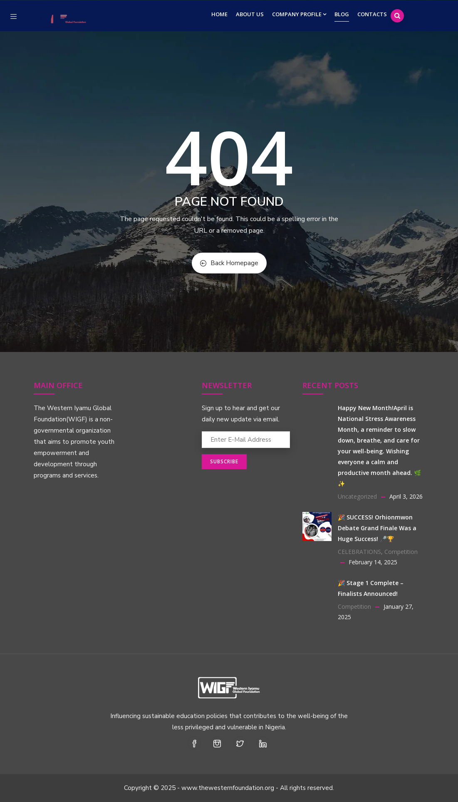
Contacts (372, 14)
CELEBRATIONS (359, 552)
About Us (250, 14)
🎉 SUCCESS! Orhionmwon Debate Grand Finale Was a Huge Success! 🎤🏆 (377, 528)
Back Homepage (229, 263)
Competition (401, 552)
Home (219, 14)
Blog (341, 14)
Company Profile (299, 14)
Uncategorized (357, 496)
